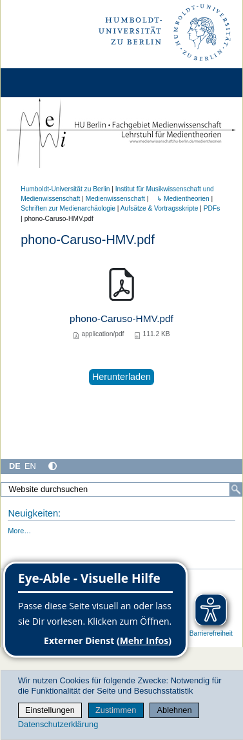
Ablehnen (174, 710)
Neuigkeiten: (34, 513)
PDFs (212, 208)
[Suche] (235, 489)
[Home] (46, 82)
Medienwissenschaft (115, 198)
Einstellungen (50, 710)
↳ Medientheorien (179, 198)
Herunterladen (121, 377)
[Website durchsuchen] (121, 489)
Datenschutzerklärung (58, 724)
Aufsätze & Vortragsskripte (160, 208)
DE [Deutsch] (15, 466)
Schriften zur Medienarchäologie (68, 208)
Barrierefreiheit (211, 633)
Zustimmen (115, 710)
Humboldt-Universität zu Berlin (65, 189)
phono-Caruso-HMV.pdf (121, 318)
